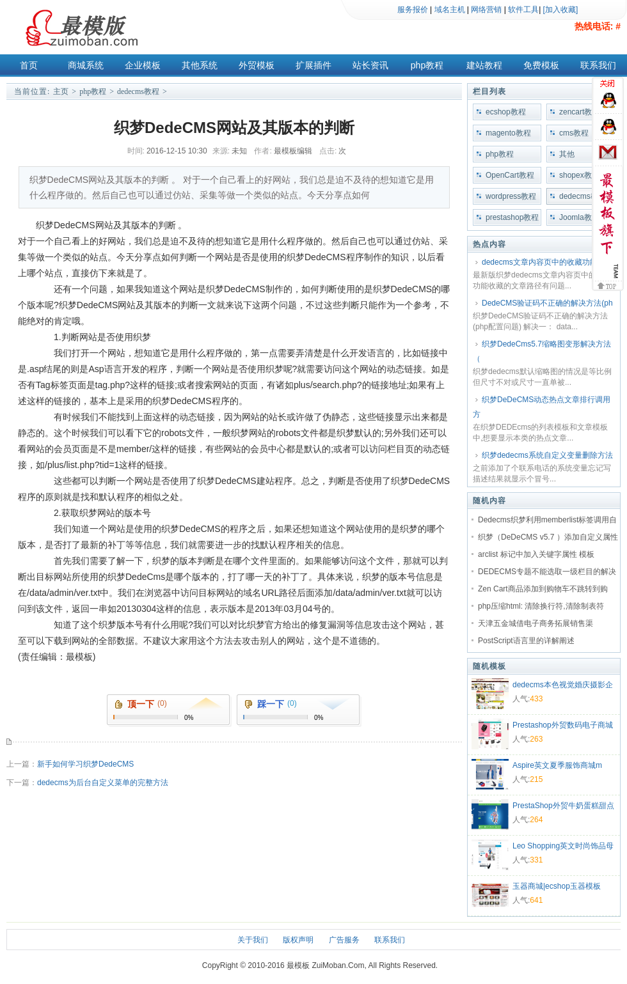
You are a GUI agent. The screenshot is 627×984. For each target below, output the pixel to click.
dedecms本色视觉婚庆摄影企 (562, 684)
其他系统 (200, 65)
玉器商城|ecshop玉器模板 (556, 886)
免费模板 (541, 65)
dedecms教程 (138, 91)
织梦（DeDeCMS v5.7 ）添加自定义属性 (548, 537)
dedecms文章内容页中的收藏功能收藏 (547, 262)
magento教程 (508, 133)
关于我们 (252, 939)
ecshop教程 (506, 111)
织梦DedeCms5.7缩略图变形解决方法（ (542, 351)
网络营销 (486, 9)
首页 (29, 65)
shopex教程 (579, 175)
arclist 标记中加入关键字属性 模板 (536, 554)
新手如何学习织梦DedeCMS (85, 764)
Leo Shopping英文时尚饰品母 (563, 845)
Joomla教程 (579, 217)
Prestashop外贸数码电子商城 (562, 725)
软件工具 (523, 9)
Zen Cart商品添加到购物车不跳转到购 (543, 588)
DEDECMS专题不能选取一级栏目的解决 (547, 571)
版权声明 (298, 939)
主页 (60, 91)
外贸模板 (256, 65)
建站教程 (484, 65)
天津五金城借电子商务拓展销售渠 (535, 623)
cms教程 (574, 133)
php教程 (427, 65)
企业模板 (143, 65)
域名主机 (449, 9)
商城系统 (86, 65)
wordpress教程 (511, 196)
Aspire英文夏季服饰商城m (557, 765)
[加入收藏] (560, 9)
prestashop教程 (512, 217)
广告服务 (344, 939)
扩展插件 (313, 65)
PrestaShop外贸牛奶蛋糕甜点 (563, 805)
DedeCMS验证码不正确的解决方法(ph (547, 303)
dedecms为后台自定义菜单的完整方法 (102, 782)
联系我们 (598, 65)
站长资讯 (370, 65)
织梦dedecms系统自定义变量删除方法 (547, 455)
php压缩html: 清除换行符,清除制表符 (541, 606)
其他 (567, 154)
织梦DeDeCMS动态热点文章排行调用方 (541, 407)
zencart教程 (579, 111)
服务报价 (412, 9)
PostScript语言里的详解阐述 (526, 640)
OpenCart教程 (510, 175)
